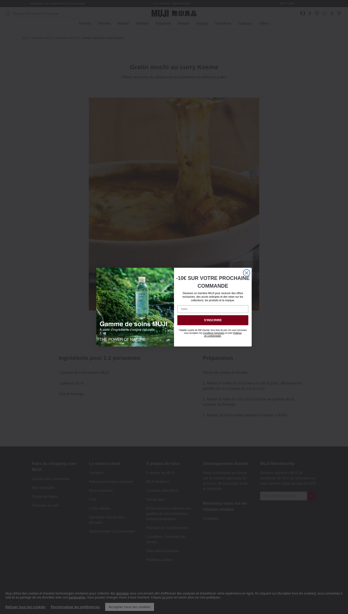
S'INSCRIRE (213, 320)
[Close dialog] (246, 273)
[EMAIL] (212, 309)
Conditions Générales (213, 333)
